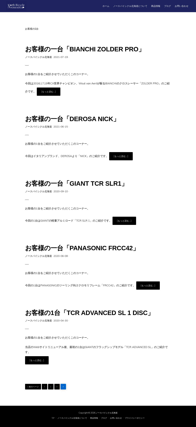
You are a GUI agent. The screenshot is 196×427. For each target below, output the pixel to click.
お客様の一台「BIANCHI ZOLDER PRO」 (85, 49)
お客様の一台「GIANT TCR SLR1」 (76, 183)
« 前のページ (33, 386)
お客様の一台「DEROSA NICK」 (72, 118)
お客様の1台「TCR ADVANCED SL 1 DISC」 (89, 312)
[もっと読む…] (50, 93)
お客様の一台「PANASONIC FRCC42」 (82, 248)
